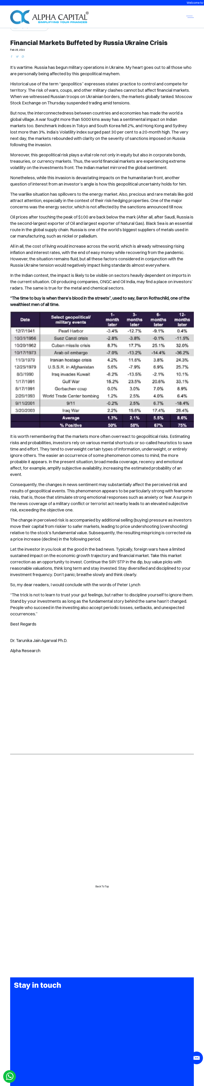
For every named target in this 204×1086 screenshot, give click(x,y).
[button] (102, 543)
